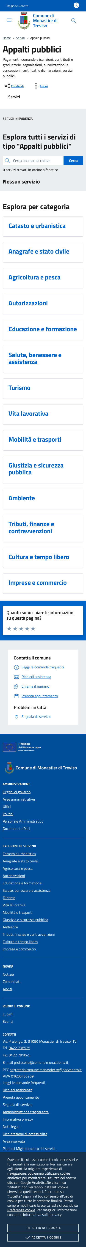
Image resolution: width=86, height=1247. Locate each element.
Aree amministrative (19, 799)
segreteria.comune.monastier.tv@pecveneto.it (46, 1069)
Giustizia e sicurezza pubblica (25, 919)
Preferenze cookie (21, 1210)
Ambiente (10, 927)
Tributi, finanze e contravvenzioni (29, 934)
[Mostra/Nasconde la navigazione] (9, 20)
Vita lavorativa (14, 905)
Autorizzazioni (14, 875)
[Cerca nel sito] (73, 20)
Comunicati (11, 981)
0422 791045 (19, 1055)
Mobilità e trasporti (18, 912)
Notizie (8, 974)
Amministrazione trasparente (26, 1112)
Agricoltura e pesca (18, 868)
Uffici (7, 806)
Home (7, 37)
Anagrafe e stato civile (20, 861)
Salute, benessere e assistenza (26, 890)
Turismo (9, 897)
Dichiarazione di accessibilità (25, 1134)
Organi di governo (17, 792)
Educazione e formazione (22, 883)
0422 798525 (19, 1047)
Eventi (8, 1021)
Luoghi (8, 1014)
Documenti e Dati (16, 828)
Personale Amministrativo (23, 821)
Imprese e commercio (19, 949)
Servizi (20, 37)
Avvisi (7, 989)
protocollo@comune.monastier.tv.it (41, 1062)
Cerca (73, 160)
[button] (17, 6)
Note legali (11, 1126)
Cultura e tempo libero (20, 941)
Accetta (43, 1237)
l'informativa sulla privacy (41, 1214)
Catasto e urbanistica (19, 853)
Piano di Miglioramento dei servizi (29, 1148)
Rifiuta (43, 1228)
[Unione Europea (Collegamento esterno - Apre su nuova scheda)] (43, 748)
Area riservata (14, 1141)
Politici (8, 814)
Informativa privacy (18, 1119)
